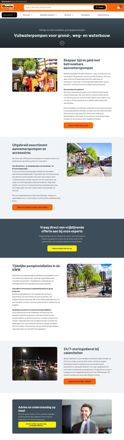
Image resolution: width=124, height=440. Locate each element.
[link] (7, 7)
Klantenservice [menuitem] (103, 15)
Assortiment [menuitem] (9, 14)
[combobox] (59, 7)
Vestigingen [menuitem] (85, 15)
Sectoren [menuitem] (27, 14)
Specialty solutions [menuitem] (48, 14)
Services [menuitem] (69, 14)
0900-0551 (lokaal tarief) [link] (19, 1)
